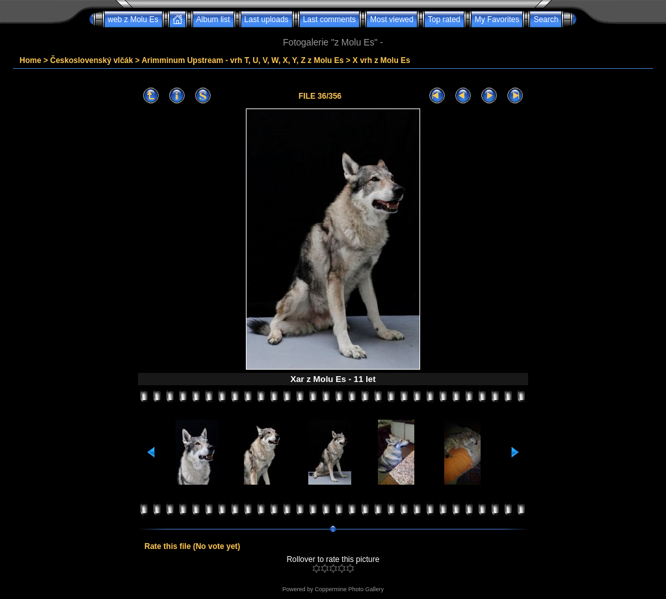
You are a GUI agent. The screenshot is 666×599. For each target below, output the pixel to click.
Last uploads (267, 19)
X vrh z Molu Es (381, 60)
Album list (213, 19)
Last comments (329, 19)
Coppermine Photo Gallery (349, 589)
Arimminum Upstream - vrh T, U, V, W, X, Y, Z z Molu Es (243, 60)
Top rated (444, 19)
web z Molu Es (133, 19)
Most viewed (392, 19)
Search (545, 19)
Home (30, 60)
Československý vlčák (91, 60)
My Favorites (497, 19)
